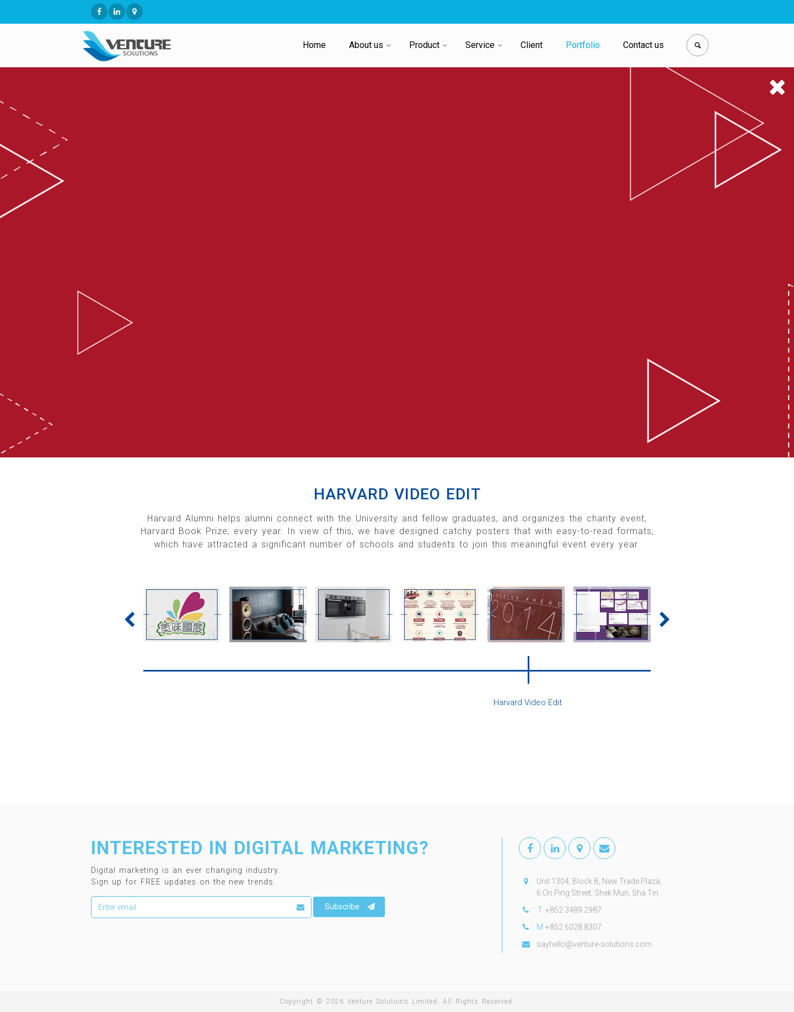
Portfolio (583, 45)
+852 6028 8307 (573, 927)
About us (366, 45)
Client (532, 45)
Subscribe (350, 906)
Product (424, 45)
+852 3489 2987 (573, 910)
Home (314, 45)
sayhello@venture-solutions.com (594, 944)
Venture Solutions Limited (392, 1001)
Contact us (643, 45)
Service (480, 45)
